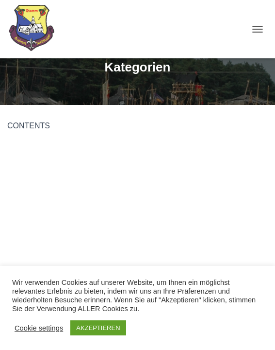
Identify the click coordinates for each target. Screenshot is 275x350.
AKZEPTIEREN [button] (98, 328)
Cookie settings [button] (39, 328)
